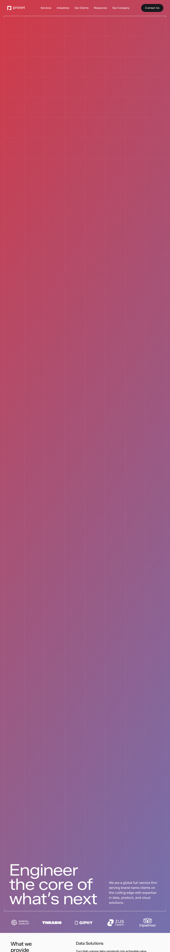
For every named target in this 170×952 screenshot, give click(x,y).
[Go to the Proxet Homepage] (16, 8)
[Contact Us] (152, 8)
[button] (46, 8)
